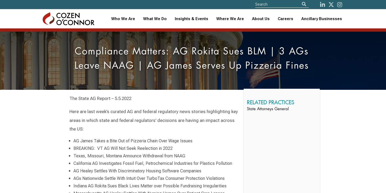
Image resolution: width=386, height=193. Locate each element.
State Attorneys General (268, 109)
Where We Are (230, 18)
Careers (285, 18)
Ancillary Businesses (321, 18)
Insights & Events (191, 18)
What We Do (155, 18)
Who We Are (123, 18)
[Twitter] (331, 5)
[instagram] (339, 5)
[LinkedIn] (322, 5)
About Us (261, 18)
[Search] (304, 4)
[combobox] (191, 19)
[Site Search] (282, 4)
